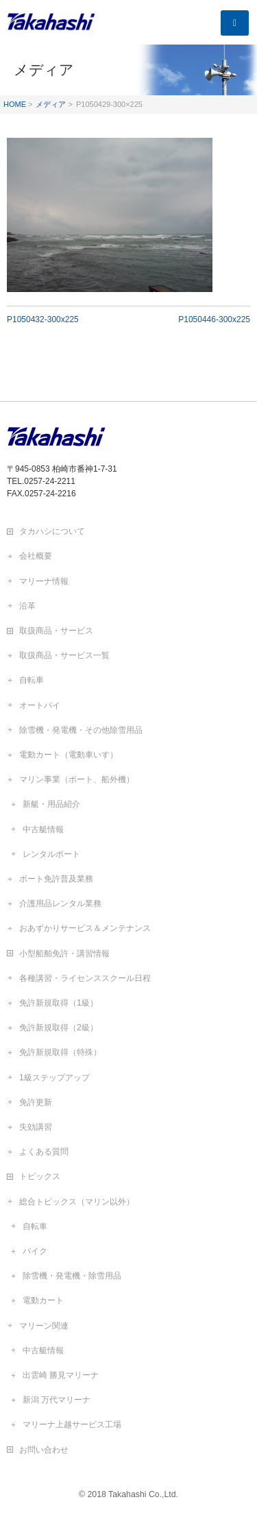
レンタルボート (51, 854)
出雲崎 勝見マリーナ (61, 1375)
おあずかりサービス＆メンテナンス (85, 928)
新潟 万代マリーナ (56, 1400)
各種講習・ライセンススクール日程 (85, 978)
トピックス (39, 1176)
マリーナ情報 (44, 581)
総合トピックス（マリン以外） (76, 1201)
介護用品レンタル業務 (60, 903)
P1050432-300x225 (43, 319)
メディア (51, 104)
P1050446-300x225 (214, 319)
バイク (35, 1251)
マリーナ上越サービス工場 (72, 1424)
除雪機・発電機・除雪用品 (72, 1276)
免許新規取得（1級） (58, 1003)
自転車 (31, 680)
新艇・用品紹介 (51, 804)
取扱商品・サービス (56, 630)
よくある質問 (44, 1151)
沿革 (27, 606)
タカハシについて (52, 531)
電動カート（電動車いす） (68, 755)
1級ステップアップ (54, 1077)
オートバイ (39, 705)
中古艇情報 (43, 829)
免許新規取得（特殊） (60, 1052)
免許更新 (35, 1102)
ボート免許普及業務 (56, 879)
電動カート (43, 1300)
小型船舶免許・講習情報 (64, 953)
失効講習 (35, 1127)
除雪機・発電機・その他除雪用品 (81, 730)
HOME (14, 104)
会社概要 (35, 556)
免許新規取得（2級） (58, 1027)
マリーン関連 (44, 1326)
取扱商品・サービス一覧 (64, 655)
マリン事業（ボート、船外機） (76, 779)
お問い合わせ (44, 1450)
